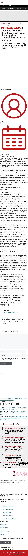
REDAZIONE (3, 524)
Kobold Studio (17, 554)
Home (2, 23)
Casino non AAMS (5, 546)
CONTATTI (2, 534)
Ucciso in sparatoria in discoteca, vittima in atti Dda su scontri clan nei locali (14, 412)
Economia (7, 23)
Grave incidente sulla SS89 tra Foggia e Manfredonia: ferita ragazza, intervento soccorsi (15, 440)
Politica (26, 8)
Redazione (3, 123)
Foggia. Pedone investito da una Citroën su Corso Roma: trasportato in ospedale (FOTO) (15, 457)
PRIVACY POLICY (4, 531)
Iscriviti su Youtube (8, 515)
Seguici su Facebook (8, 506)
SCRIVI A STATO (5, 542)
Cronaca (19, 8)
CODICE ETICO (4, 528)
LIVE (1, 373)
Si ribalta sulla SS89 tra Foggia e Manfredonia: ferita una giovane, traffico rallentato (15, 448)
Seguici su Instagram (8, 509)
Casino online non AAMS (6, 547)
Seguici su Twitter (7, 512)
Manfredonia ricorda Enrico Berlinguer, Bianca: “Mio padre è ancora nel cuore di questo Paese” (15, 465)
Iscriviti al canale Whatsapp (10, 519)
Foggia (3, 8)
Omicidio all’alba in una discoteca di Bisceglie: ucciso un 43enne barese (15, 431)
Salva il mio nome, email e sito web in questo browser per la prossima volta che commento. (14, 359)
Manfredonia (11, 8)
